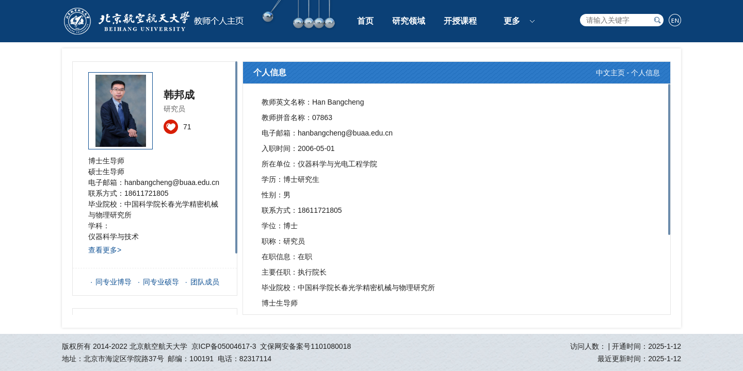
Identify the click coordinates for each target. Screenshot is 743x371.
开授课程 (460, 20)
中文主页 (610, 73)
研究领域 (408, 20)
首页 (365, 20)
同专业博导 (113, 282)
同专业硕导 (161, 282)
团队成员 (204, 282)
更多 (512, 20)
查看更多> (104, 250)
